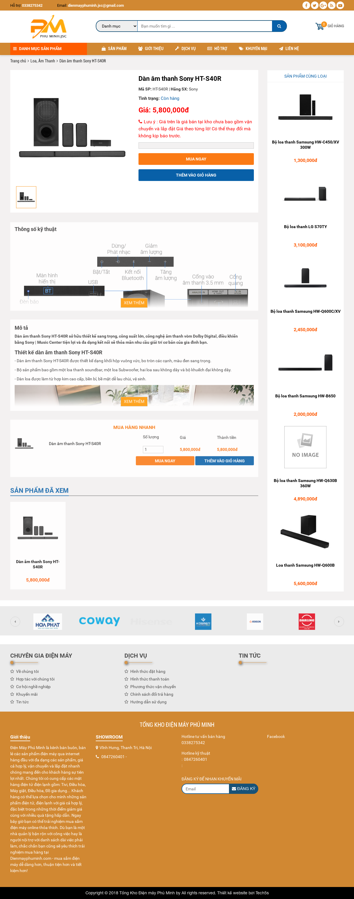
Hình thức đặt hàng (147, 674)
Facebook (276, 736)
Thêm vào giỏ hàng (196, 175)
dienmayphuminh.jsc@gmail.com (95, 5)
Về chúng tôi (27, 674)
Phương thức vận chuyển (153, 689)
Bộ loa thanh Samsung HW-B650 (305, 396)
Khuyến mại (253, 48)
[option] (72, 129)
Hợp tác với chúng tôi (35, 681)
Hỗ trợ (217, 48)
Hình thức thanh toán (149, 681)
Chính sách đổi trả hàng (151, 697)
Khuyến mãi (26, 697)
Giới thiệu (150, 48)
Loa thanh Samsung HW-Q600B (305, 565)
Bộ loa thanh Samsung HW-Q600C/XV (306, 311)
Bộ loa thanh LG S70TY (305, 227)
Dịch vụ (185, 48)
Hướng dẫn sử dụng (148, 704)
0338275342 (32, 5)
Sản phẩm (114, 48)
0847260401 (113, 756)
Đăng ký (243, 788)
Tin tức (22, 704)
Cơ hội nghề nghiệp (33, 689)
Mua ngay (196, 159)
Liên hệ (289, 48)
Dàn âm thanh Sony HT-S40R (75, 446)
